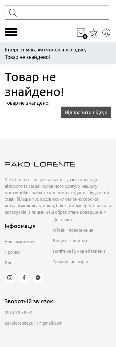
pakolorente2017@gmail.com (33, 323)
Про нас (12, 252)
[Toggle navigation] (11, 34)
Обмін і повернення (73, 230)
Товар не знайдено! (27, 57)
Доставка (62, 219)
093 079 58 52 (18, 312)
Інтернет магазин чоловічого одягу (46, 49)
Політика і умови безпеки (79, 251)
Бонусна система (70, 240)
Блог (9, 262)
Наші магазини (20, 241)
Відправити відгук (86, 112)
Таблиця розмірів (70, 261)
